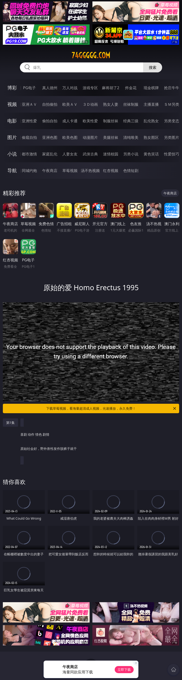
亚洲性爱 (29, 120)
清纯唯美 (130, 137)
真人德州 (49, 87)
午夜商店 (49, 170)
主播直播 (151, 104)
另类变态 (171, 120)
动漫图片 (90, 137)
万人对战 (69, 87)
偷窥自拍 (29, 137)
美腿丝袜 (110, 137)
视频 (12, 104)
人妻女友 (69, 154)
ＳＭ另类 (171, 104)
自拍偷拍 (49, 104)
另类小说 (130, 154)
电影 (12, 121)
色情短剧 (130, 170)
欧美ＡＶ (69, 104)
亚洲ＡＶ (29, 104)
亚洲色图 (49, 137)
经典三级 (130, 120)
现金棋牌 (151, 87)
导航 (12, 170)
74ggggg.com (91, 55)
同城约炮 (29, 170)
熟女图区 (151, 137)
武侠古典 (90, 154)
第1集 (10, 422)
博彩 (12, 87)
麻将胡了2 (110, 87)
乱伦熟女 (151, 120)
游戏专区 (90, 87)
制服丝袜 (110, 120)
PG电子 (29, 87)
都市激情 (29, 154)
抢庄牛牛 (171, 87)
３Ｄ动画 (90, 104)
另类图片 (171, 137)
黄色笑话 (151, 154)
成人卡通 (69, 120)
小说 (12, 154)
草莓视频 (69, 170)
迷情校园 (110, 154)
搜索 (152, 67)
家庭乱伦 (49, 154)
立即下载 (124, 669)
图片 (12, 137)
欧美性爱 (90, 120)
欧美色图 (69, 137)
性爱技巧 (171, 154)
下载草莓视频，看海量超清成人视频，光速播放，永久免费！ (111, 408)
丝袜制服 (130, 104)
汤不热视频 (90, 170)
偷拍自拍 (49, 120)
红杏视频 (110, 170)
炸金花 (130, 87)
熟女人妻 (110, 104)
